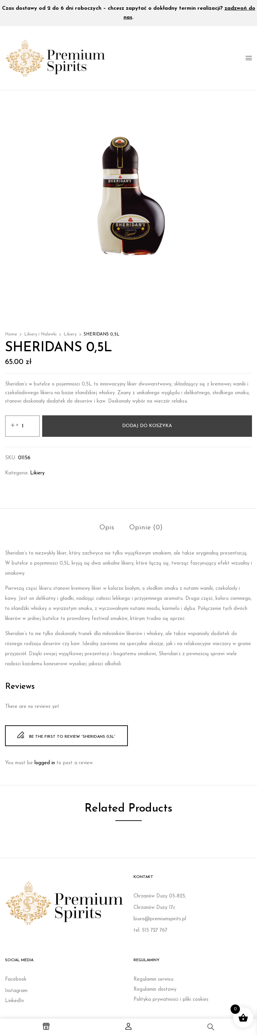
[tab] (106, 528)
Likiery (70, 334)
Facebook (15, 979)
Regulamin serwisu (153, 979)
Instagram (16, 990)
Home (11, 334)
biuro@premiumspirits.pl (160, 919)
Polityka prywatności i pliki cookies (171, 999)
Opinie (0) (146, 527)
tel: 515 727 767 (150, 930)
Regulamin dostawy (155, 989)
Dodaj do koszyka (147, 425)
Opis (106, 527)
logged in (44, 763)
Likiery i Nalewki (40, 334)
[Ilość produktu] (22, 426)
